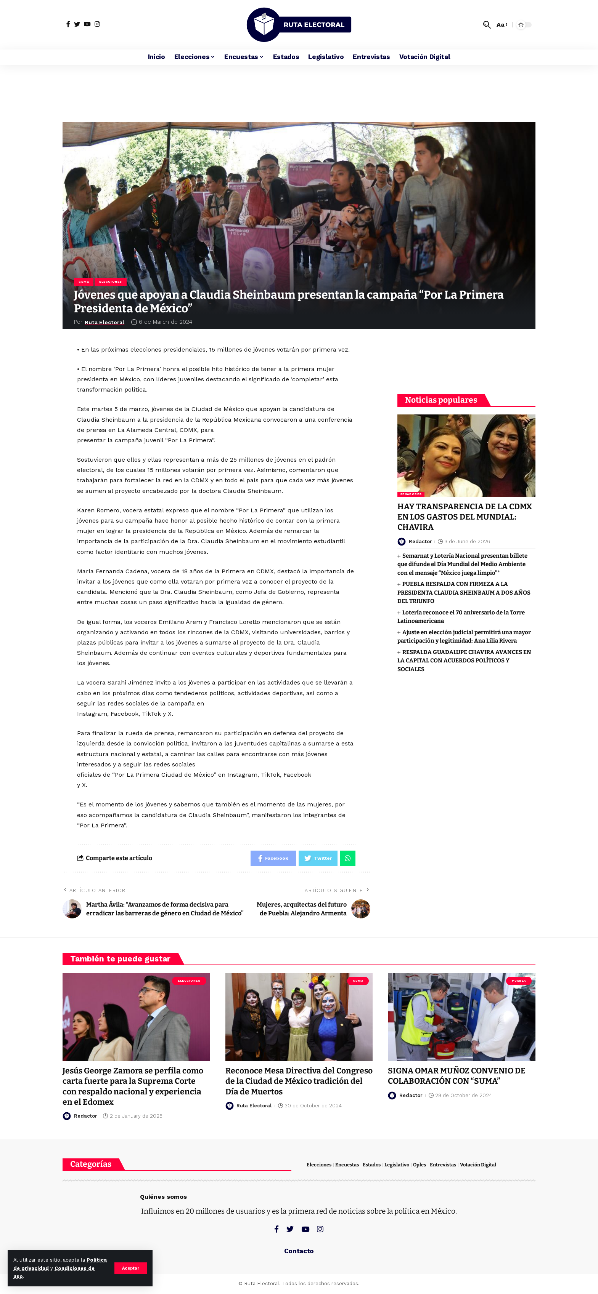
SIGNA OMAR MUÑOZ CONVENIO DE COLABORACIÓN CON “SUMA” (457, 1076)
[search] (487, 25)
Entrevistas (443, 1165)
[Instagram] (97, 24)
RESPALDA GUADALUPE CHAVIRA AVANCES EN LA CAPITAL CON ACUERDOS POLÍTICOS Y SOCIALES (464, 660)
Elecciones (110, 281)
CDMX (84, 281)
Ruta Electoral (105, 321)
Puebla (519, 980)
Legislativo (396, 1165)
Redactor (420, 541)
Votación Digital (478, 1165)
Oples (419, 1165)
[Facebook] (68, 24)
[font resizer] (501, 24)
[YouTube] (87, 24)
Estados (372, 1165)
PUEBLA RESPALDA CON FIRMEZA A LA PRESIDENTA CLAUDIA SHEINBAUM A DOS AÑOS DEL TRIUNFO (463, 592)
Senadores (411, 494)
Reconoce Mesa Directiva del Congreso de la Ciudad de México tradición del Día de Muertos (299, 1081)
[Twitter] (77, 24)
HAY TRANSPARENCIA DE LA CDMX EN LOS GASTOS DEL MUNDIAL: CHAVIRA (464, 516)
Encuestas (347, 1165)
